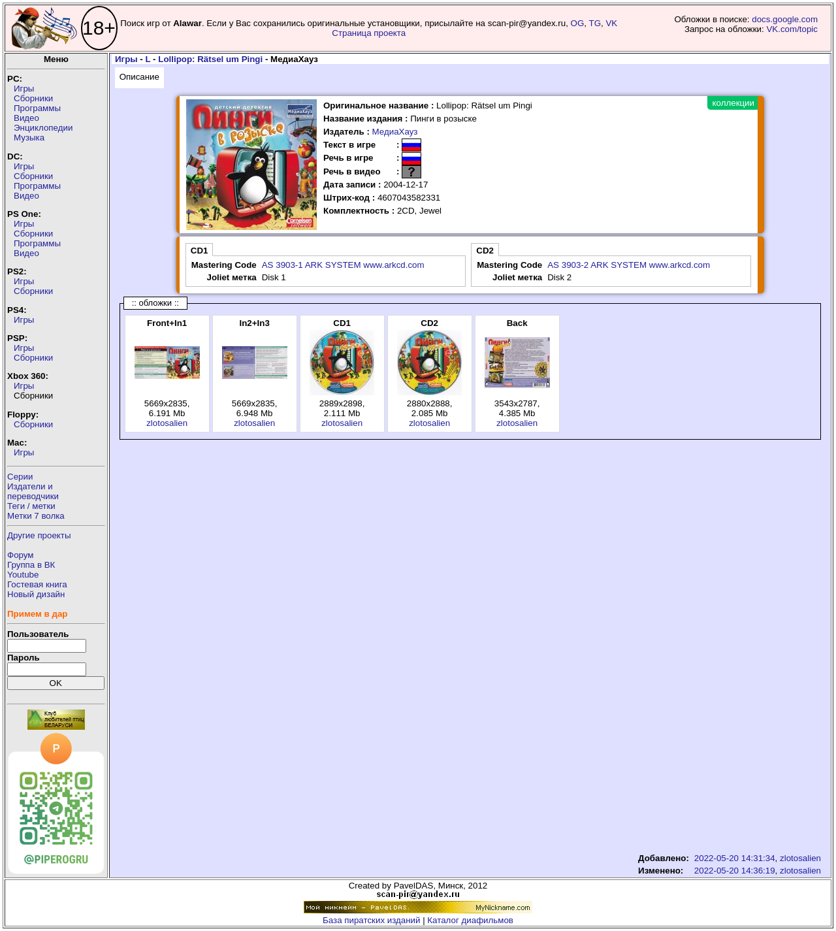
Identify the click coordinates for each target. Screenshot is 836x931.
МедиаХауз (395, 132)
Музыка (29, 137)
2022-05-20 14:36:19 (734, 870)
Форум (20, 555)
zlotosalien (166, 423)
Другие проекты (39, 535)
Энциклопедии (43, 128)
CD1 (199, 250)
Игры (24, 88)
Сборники (33, 98)
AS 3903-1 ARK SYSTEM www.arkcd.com (343, 265)
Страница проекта (369, 33)
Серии (20, 477)
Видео (26, 118)
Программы (37, 108)
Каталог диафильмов (470, 920)
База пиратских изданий (371, 920)
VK (611, 23)
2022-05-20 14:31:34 (734, 858)
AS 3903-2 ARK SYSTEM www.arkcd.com (628, 265)
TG (595, 23)
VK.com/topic (792, 29)
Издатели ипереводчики (33, 491)
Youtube (23, 575)
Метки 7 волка (36, 516)
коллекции (733, 103)
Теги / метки (31, 506)
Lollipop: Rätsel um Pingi (210, 59)
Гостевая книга (37, 584)
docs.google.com (785, 19)
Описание (139, 77)
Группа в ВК (31, 565)
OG (578, 23)
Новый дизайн (36, 594)
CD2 (485, 250)
